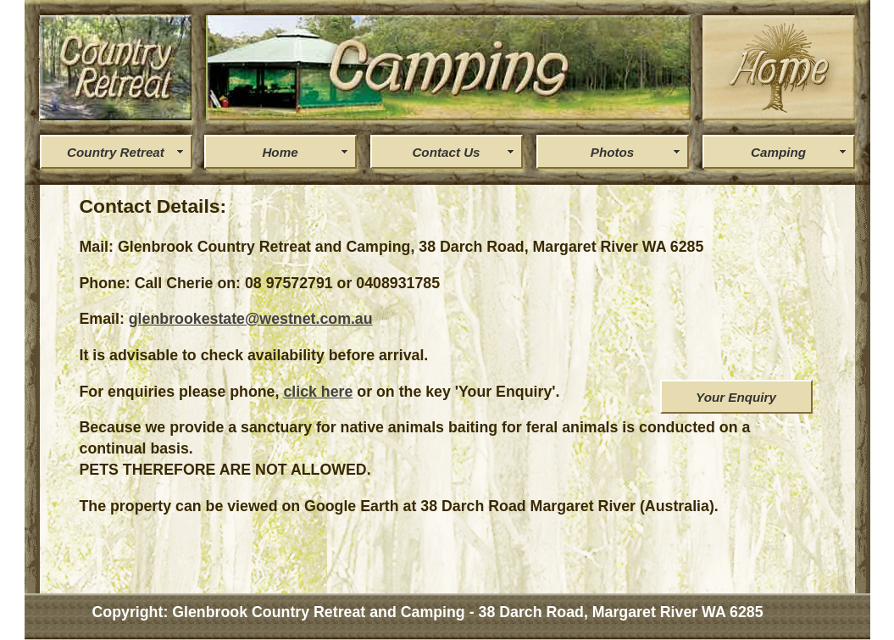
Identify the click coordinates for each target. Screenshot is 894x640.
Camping (778, 152)
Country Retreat (115, 152)
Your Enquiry (736, 397)
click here (318, 391)
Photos (612, 152)
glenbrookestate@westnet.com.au (251, 318)
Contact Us (446, 152)
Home (279, 152)
